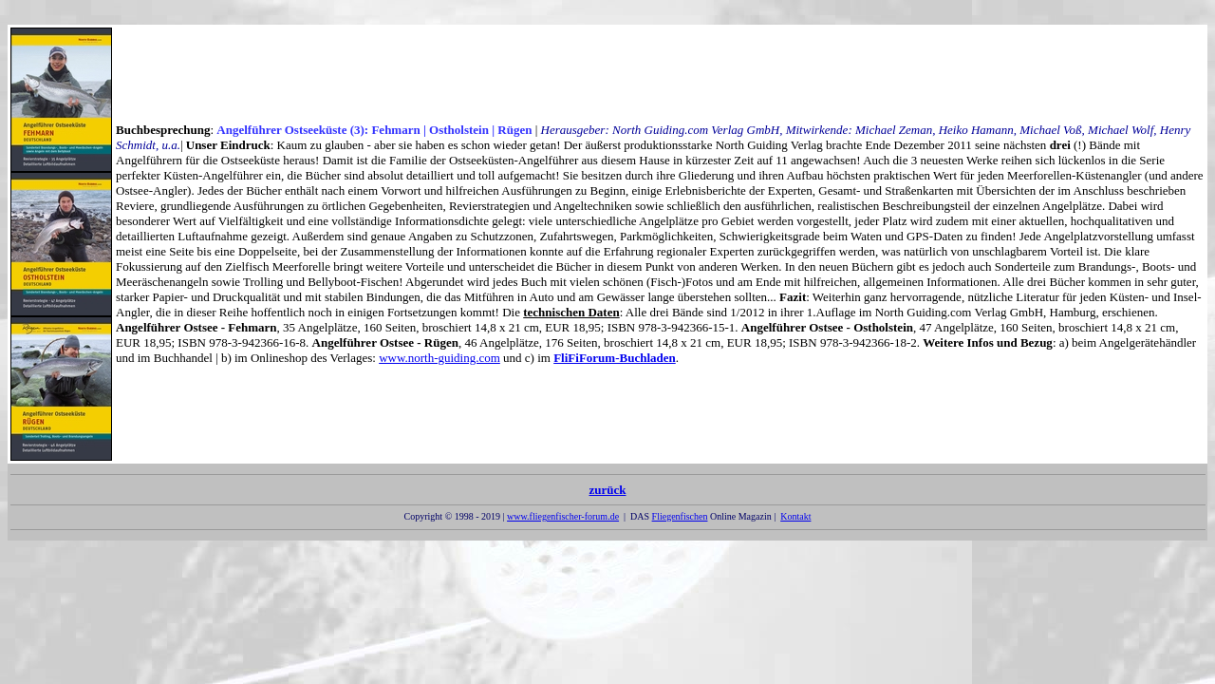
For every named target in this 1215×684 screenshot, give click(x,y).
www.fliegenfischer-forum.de (563, 516)
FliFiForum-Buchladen (614, 358)
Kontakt (795, 516)
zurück (607, 494)
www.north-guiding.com (439, 358)
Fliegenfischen (680, 516)
